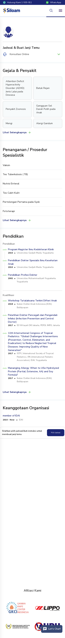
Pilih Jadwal (55, 432)
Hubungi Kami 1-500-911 (17, 2)
